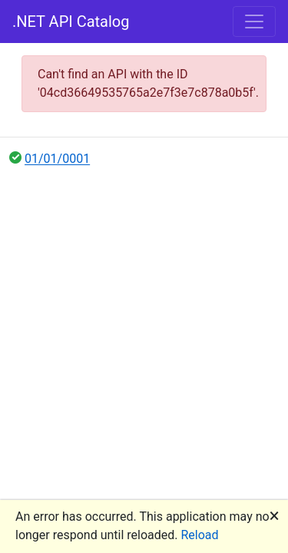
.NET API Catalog (71, 21)
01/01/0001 (57, 158)
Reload (200, 535)
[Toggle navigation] (254, 21)
